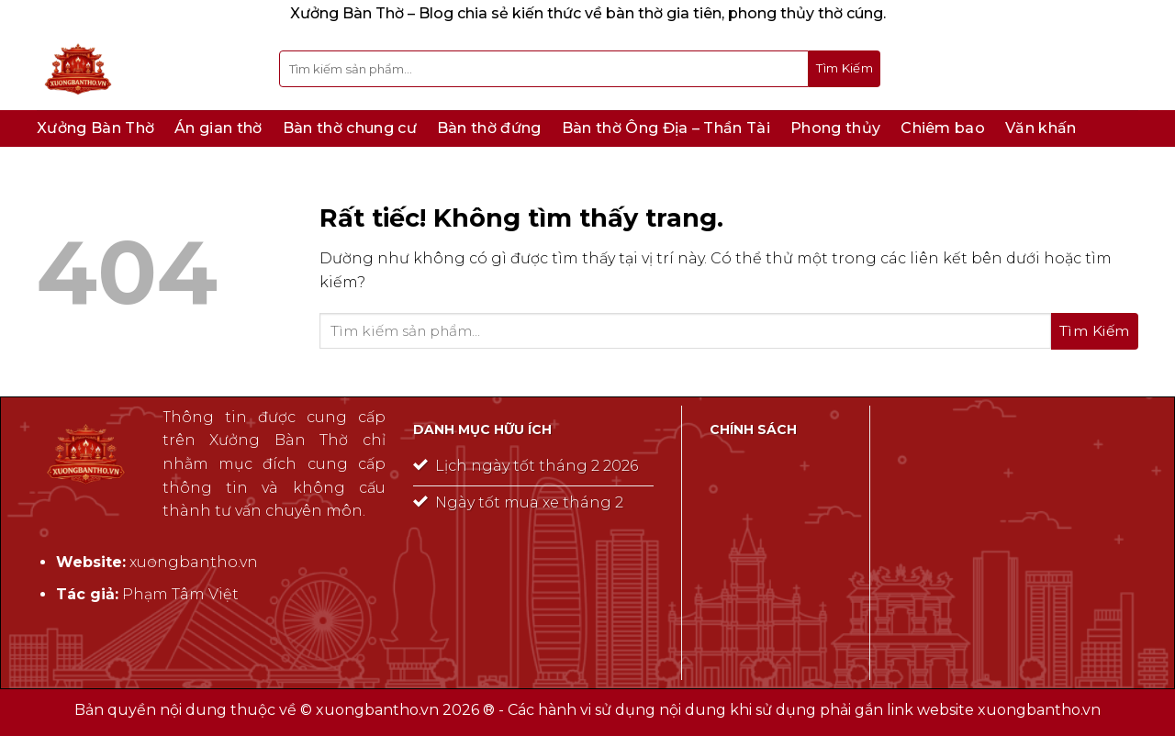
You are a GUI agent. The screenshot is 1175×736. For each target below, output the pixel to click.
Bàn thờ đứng (489, 128)
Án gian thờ (218, 128)
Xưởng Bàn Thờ (95, 128)
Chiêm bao (943, 128)
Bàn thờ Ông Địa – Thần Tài (666, 128)
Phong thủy (835, 128)
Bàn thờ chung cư (350, 128)
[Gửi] (844, 68)
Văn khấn (1041, 128)
